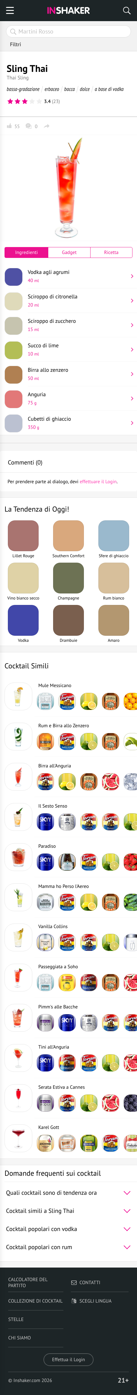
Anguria (78, 398)
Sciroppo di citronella (78, 300)
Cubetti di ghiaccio (78, 422)
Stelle (16, 1319)
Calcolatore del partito (27, 1283)
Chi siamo (19, 1338)
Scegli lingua (91, 1301)
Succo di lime (78, 349)
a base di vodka (109, 88)
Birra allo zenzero (78, 373)
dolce (85, 88)
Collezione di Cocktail (35, 1301)
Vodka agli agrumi (78, 276)
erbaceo (52, 88)
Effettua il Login (68, 1360)
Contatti (85, 1283)
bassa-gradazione (23, 88)
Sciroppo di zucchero (78, 325)
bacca (69, 88)
